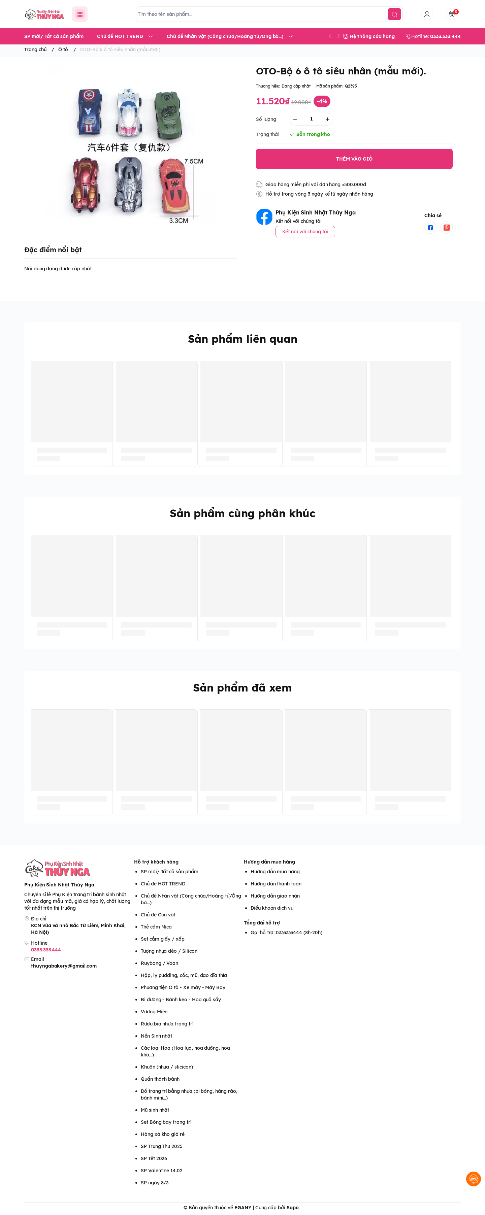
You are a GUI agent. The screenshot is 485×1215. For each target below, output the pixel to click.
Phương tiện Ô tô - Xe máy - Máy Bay (183, 987)
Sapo (293, 1208)
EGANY (243, 1208)
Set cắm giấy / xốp (163, 939)
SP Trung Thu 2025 (162, 1146)
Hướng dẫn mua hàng (269, 862)
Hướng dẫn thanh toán (276, 884)
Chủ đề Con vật (158, 915)
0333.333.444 (46, 950)
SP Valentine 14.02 (162, 1171)
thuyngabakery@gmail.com (64, 966)
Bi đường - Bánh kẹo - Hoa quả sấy (181, 1000)
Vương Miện (154, 1012)
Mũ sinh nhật (155, 1110)
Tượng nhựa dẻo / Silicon (169, 951)
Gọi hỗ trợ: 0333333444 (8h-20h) (286, 933)
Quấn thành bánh (160, 1079)
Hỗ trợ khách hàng (156, 862)
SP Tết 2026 (154, 1158)
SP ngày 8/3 (154, 1183)
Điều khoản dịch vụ (272, 908)
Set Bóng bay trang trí (166, 1122)
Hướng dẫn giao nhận (275, 896)
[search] (394, 14)
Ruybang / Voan (159, 963)
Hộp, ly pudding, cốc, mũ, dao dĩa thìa (184, 975)
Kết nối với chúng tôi (305, 232)
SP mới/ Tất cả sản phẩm (169, 872)
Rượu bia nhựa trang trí (167, 1024)
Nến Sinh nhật (156, 1036)
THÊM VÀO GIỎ (354, 159)
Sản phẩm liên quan (242, 338)
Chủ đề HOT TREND (163, 884)
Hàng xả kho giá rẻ (163, 1134)
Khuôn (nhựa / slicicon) (167, 1067)
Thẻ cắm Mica (156, 927)
